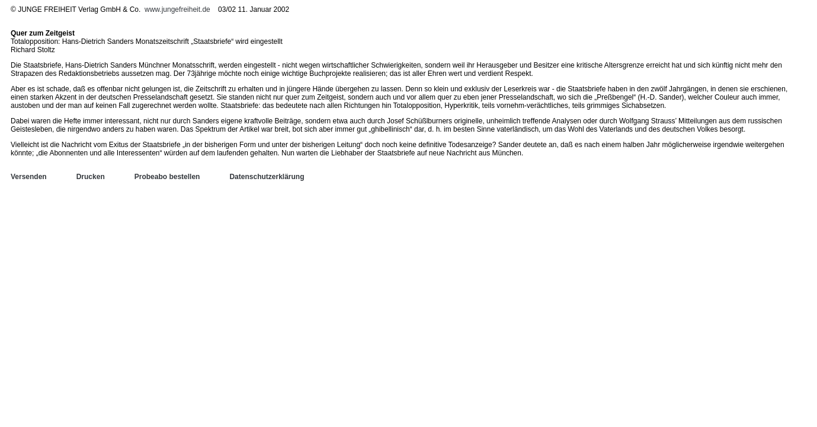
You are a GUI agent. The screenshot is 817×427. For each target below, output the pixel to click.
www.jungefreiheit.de (177, 9)
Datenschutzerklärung (266, 177)
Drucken (90, 177)
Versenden (29, 177)
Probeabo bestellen (167, 177)
